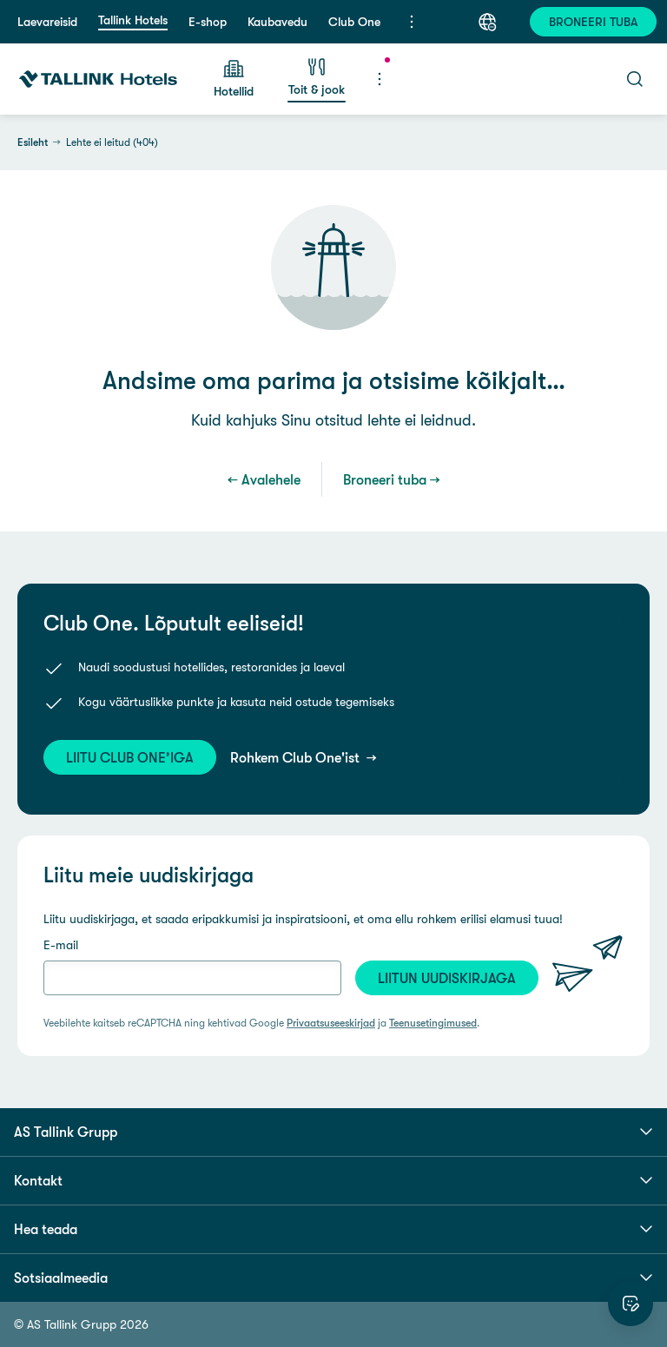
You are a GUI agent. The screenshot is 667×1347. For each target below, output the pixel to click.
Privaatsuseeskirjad (331, 1023)
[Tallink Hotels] (98, 79)
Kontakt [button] (333, 1180)
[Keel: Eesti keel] (487, 21)
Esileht (32, 142)
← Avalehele (264, 479)
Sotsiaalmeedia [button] (333, 1277)
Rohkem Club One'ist (296, 757)
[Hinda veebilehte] (630, 1303)
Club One (354, 22)
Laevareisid (47, 22)
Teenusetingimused (433, 1023)
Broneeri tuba (384, 479)
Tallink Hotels (133, 20)
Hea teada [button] (333, 1228)
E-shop (207, 22)
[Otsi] (635, 79)
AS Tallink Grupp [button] (333, 1131)
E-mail (60, 945)
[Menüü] (411, 21)
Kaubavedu (277, 22)
